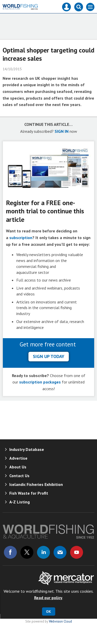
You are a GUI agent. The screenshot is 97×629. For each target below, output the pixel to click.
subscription (20, 237)
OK (48, 611)
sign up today (48, 356)
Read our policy (48, 597)
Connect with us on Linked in (43, 552)
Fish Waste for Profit (28, 493)
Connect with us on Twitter (27, 552)
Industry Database (26, 449)
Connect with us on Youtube (76, 552)
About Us (17, 466)
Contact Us (19, 475)
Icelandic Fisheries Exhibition (36, 484)
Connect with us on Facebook (10, 552)
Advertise (18, 458)
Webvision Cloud (60, 621)
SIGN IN (62, 131)
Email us (60, 552)
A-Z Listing (19, 501)
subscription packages (40, 382)
